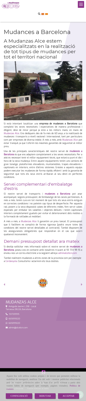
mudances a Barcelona (57, 193)
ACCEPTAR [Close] (68, 396)
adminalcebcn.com (67, 253)
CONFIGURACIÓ (19, 396)
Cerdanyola (11, 261)
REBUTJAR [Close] (45, 396)
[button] (4, 285)
